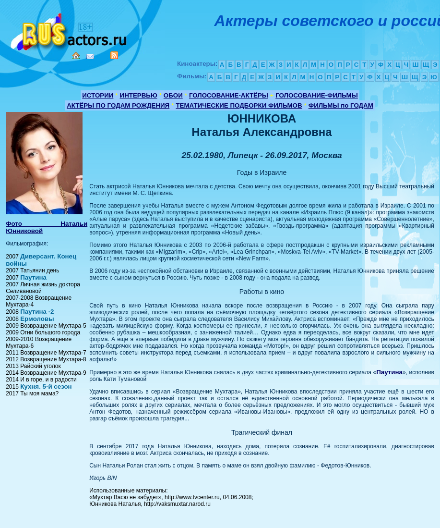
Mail (90, 56)
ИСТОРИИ (97, 95)
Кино (70, 30)
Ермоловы (37, 318)
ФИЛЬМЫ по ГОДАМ (341, 105)
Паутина (33, 277)
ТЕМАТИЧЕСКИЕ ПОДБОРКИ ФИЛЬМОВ (239, 105)
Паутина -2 (37, 311)
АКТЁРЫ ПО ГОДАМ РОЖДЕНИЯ (118, 105)
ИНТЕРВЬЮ (138, 95)
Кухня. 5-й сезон (45, 386)
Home (76, 55)
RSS (114, 55)
